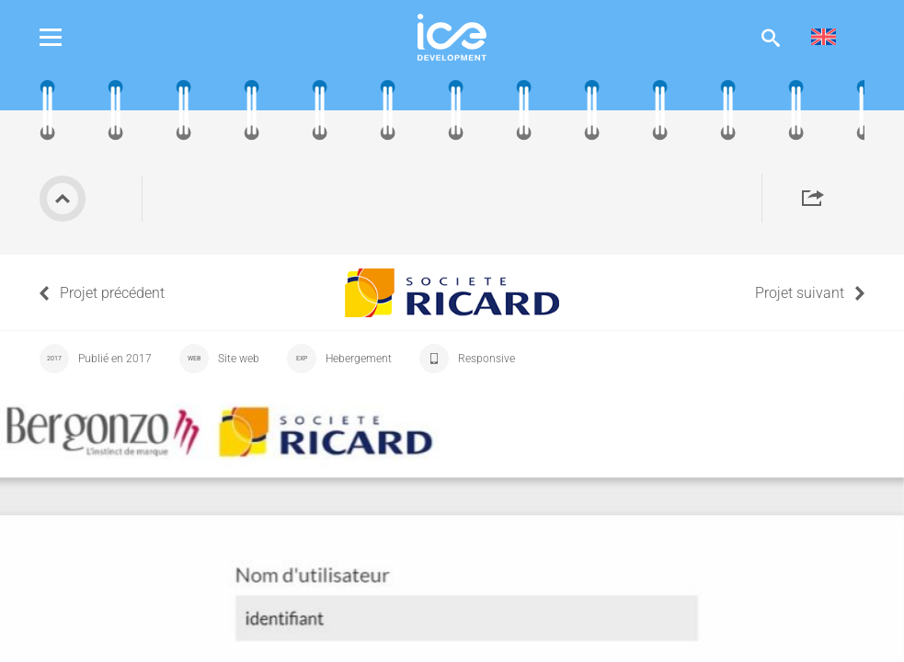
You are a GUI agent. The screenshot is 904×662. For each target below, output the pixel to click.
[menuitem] (823, 37)
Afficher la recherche (770, 37)
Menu (64, 37)
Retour (63, 199)
